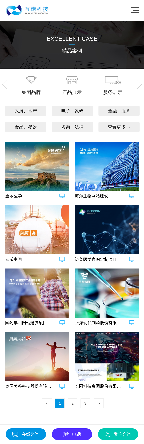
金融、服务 (119, 110)
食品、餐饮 (26, 127)
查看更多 (116, 127)
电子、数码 (72, 110)
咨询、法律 (72, 127)
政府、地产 (26, 110)
